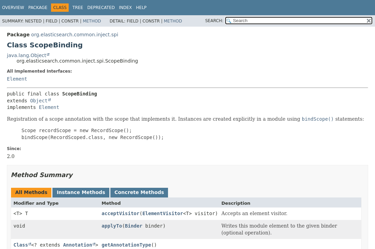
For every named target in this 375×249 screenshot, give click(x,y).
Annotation (77, 245)
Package (37, 7)
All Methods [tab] (31, 192)
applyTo (112, 226)
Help (141, 7)
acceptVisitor (121, 213)
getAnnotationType (126, 245)
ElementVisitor (162, 213)
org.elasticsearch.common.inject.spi (74, 34)
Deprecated (101, 7)
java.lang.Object (26, 55)
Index (125, 7)
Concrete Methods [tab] (139, 192)
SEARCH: (214, 20)
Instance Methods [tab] (81, 192)
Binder (133, 226)
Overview (13, 7)
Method (92, 21)
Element (17, 79)
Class (20, 245)
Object (39, 100)
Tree (77, 7)
